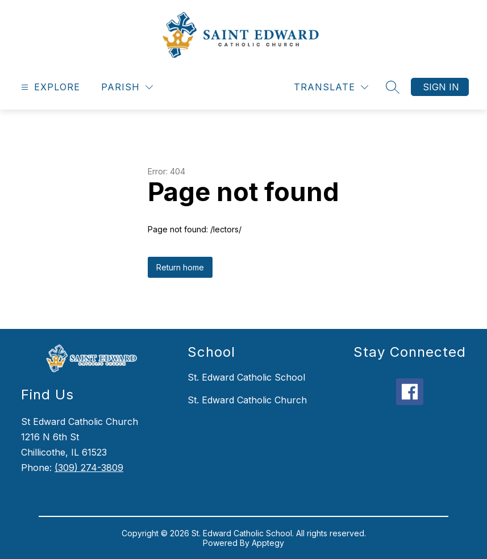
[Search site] (392, 87)
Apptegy (268, 543)
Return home (180, 267)
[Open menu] (49, 87)
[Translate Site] (331, 87)
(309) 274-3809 (89, 467)
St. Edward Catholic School (246, 377)
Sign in (441, 87)
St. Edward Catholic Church (247, 400)
